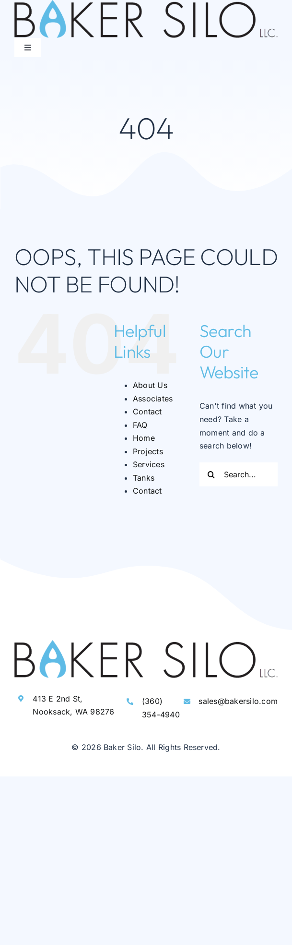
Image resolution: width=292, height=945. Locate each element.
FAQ (140, 425)
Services (148, 464)
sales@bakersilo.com (238, 701)
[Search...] (238, 474)
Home (144, 438)
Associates (153, 398)
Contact (147, 411)
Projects (148, 451)
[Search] (211, 474)
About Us (150, 385)
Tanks (143, 478)
